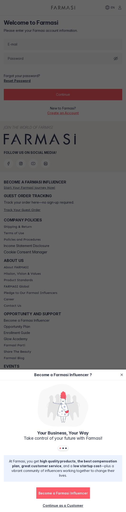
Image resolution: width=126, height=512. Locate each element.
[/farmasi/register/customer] (63, 505)
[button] (63, 493)
